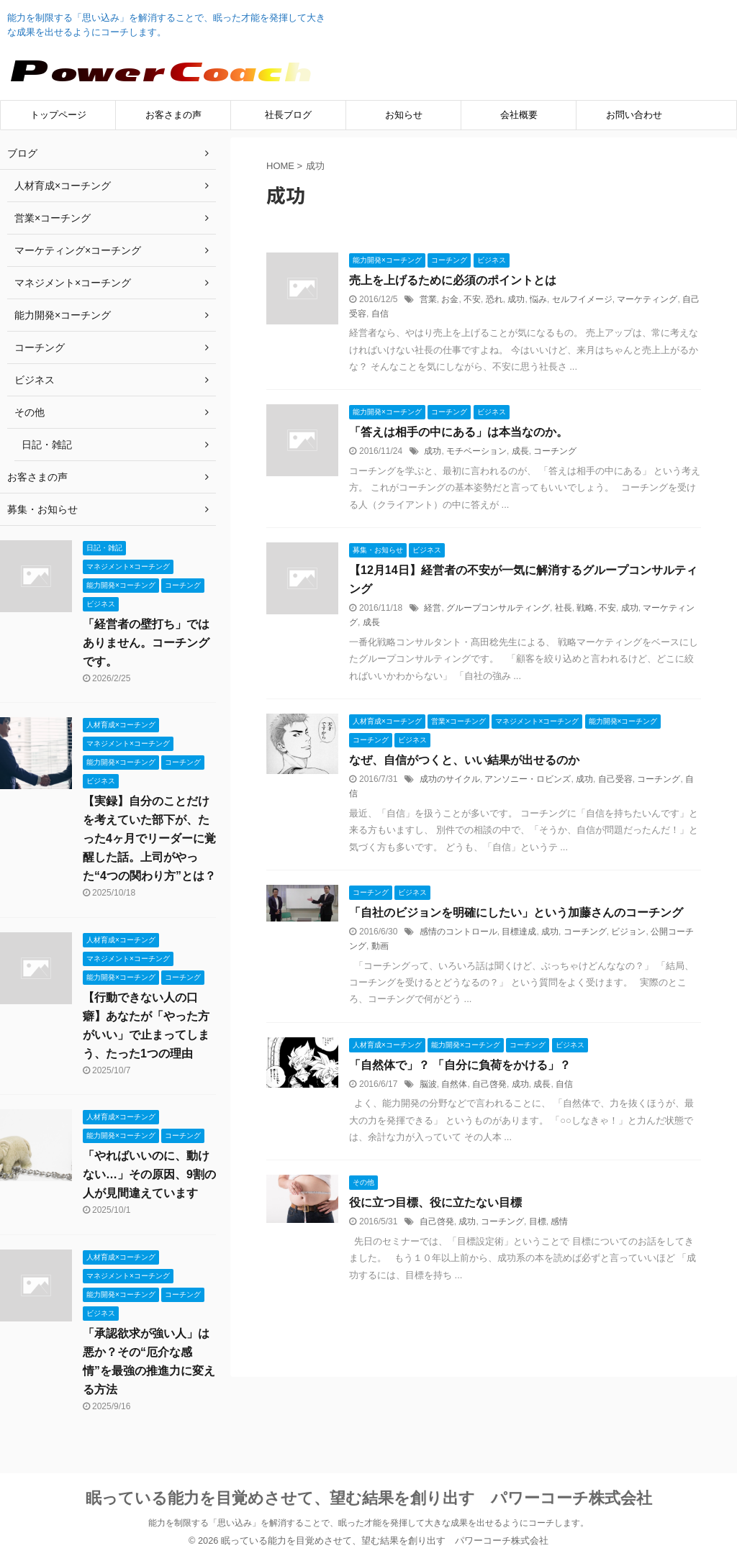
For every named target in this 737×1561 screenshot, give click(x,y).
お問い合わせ (634, 114)
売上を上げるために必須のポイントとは (452, 280)
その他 (29, 412)
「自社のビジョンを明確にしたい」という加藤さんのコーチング (516, 912)
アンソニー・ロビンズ (527, 779)
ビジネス (34, 380)
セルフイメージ (582, 299)
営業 (428, 299)
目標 (537, 1221)
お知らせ (403, 114)
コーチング (555, 451)
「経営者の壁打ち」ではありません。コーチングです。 (146, 643)
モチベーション (476, 451)
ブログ (22, 153)
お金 (449, 299)
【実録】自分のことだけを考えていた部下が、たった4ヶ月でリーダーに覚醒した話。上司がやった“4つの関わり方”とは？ (149, 838)
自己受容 (615, 779)
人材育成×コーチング (62, 185)
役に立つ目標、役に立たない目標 (435, 1202)
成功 (516, 299)
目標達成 (519, 932)
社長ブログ (288, 114)
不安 (472, 299)
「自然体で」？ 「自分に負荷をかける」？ (460, 1065)
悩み (538, 299)
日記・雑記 (47, 444)
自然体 (454, 1084)
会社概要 (519, 114)
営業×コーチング (52, 218)
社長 (563, 608)
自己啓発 (489, 1084)
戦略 (585, 608)
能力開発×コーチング (62, 315)
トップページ (58, 114)
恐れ (494, 299)
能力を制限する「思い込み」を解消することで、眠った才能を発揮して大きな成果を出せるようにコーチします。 (368, 1523)
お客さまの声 (173, 114)
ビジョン (628, 932)
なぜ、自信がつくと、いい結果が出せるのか (464, 760)
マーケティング (647, 299)
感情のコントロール (458, 932)
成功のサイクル (450, 779)
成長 (520, 451)
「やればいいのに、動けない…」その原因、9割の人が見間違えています (149, 1174)
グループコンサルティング (498, 608)
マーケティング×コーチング (77, 250)
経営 (432, 608)
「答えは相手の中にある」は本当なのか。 (458, 432)
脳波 (428, 1084)
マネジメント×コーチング (72, 282)
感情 (559, 1221)
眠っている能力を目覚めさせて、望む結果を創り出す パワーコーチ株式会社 (369, 1498)
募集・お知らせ (42, 509)
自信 (380, 314)
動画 (380, 946)
